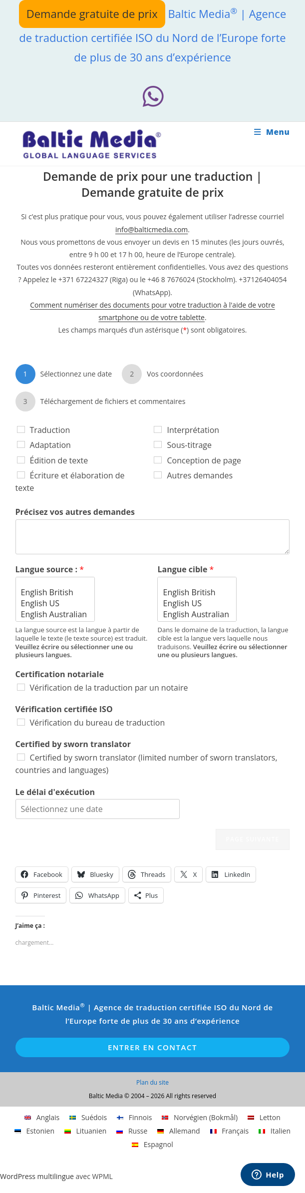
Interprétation (193, 429)
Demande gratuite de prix (92, 13)
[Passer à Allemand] (178, 1131)
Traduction (50, 429)
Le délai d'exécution (55, 792)
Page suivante (253, 839)
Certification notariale (59, 674)
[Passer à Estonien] (34, 1131)
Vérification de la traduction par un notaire (109, 687)
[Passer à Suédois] (88, 1117)
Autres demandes (200, 475)
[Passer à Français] (229, 1131)
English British (55, 592)
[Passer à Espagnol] (152, 1144)
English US (55, 603)
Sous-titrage (189, 444)
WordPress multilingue (37, 1176)
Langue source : (49, 569)
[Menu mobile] (272, 132)
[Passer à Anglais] (41, 1117)
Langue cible (185, 569)
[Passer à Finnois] (134, 1117)
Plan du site (152, 1082)
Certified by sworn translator (73, 744)
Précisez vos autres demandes (75, 512)
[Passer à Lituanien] (85, 1131)
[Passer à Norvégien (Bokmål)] (200, 1117)
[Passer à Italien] (275, 1131)
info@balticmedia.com (151, 229)
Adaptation (50, 444)
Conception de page (204, 460)
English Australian (55, 614)
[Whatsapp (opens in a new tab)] (152, 96)
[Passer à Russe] (131, 1131)
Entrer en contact (152, 1047)
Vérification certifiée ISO (64, 709)
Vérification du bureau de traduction (97, 722)
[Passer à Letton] (264, 1117)
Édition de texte (59, 460)
